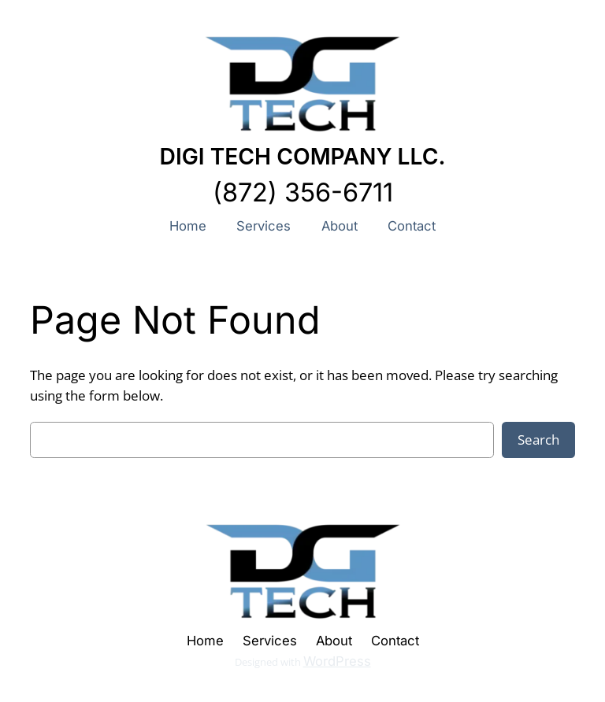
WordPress (337, 661)
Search (538, 439)
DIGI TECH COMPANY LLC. (303, 156)
